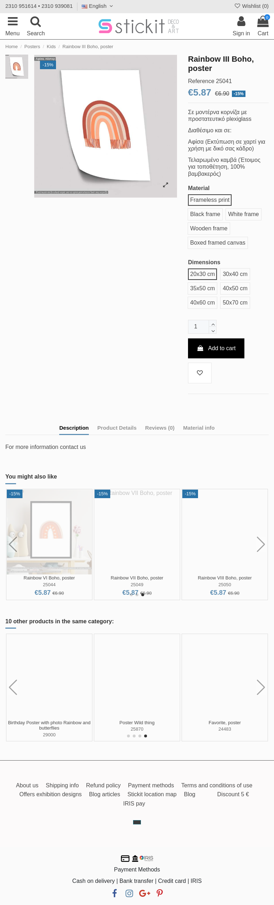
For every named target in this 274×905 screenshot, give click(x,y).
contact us (73, 447)
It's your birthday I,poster (224, 722)
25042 (224, 584)
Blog (189, 794)
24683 (49, 729)
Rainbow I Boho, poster (49, 578)
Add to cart (216, 348)
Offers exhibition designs (50, 794)
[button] (131, 594)
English (98, 6)
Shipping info (62, 785)
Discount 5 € (233, 794)
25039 (49, 584)
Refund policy (103, 785)
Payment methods (151, 785)
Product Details (117, 428)
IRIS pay (134, 804)
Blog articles (104, 794)
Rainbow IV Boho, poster (224, 578)
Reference (201, 81)
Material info (198, 428)
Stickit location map (152, 794)
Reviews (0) (160, 428)
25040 (137, 584)
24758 (224, 729)
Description (74, 428)
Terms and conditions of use (216, 785)
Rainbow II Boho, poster (137, 578)
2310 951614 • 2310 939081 (39, 6)
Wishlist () (251, 6)
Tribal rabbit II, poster (49, 722)
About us (27, 785)
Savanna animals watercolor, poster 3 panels (137, 725)
